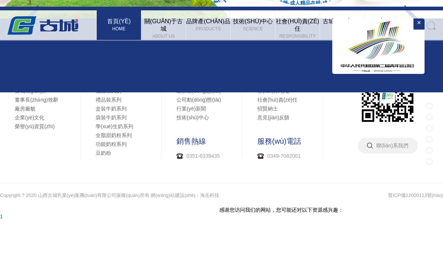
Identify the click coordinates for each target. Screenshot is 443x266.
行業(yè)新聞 (191, 109)
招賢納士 (267, 109)
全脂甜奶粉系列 (114, 135)
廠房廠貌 (25, 109)
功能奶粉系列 (111, 144)
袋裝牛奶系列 (111, 117)
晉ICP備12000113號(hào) (415, 195)
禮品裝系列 (108, 100)
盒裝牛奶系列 (111, 109)
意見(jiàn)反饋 (273, 117)
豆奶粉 (103, 153)
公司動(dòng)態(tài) (198, 100)
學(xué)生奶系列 (114, 126)
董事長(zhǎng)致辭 (36, 100)
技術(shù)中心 (192, 117)
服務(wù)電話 (279, 141)
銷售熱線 (191, 141)
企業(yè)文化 (29, 117)
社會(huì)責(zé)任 (277, 100)
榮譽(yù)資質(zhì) (35, 126)
